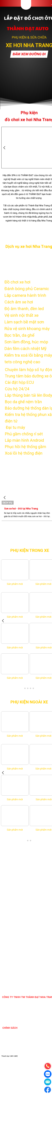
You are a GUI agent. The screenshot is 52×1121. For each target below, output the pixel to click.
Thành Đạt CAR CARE (9, 1056)
